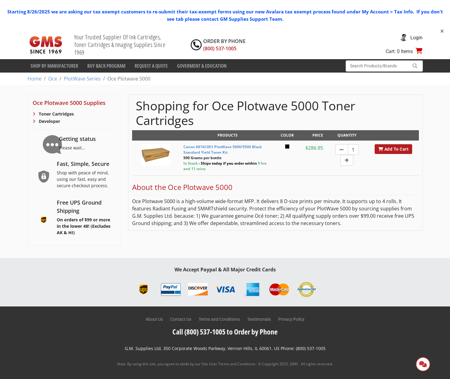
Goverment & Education (202, 66)
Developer (49, 121)
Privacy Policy (291, 319)
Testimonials (259, 319)
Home (34, 78)
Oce (52, 78)
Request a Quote (151, 66)
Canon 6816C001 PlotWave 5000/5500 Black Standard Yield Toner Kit (222, 149)
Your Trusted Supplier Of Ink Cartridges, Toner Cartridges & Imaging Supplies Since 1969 (120, 44)
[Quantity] (353, 149)
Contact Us (180, 319)
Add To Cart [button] (393, 149)
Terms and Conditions (219, 319)
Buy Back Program (106, 66)
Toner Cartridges (56, 114)
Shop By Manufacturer (54, 66)
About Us (154, 319)
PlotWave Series (82, 78)
